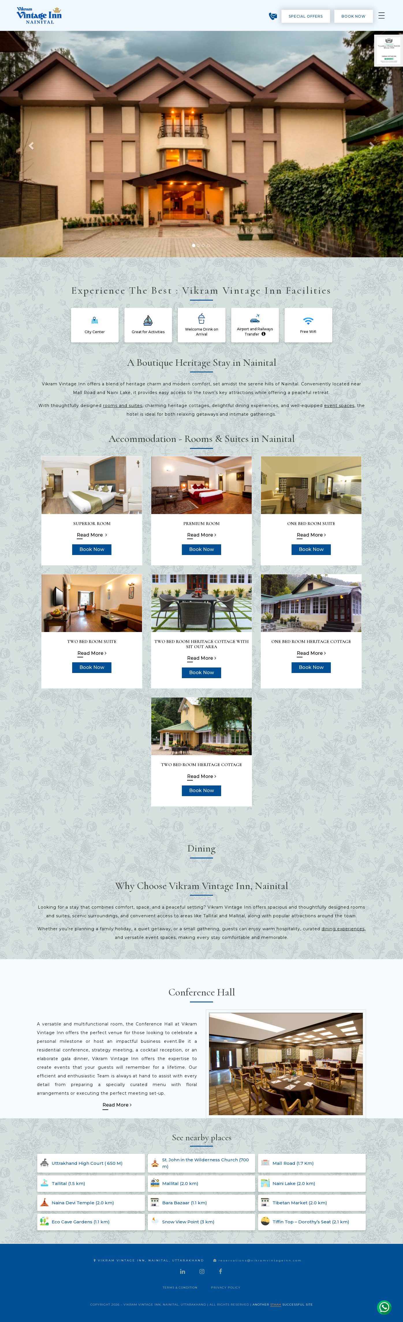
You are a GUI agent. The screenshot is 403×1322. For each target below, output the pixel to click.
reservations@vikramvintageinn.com (257, 1260)
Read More (92, 535)
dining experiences (343, 928)
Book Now (354, 16)
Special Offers (306, 16)
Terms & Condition (180, 1287)
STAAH (275, 1304)
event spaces (339, 405)
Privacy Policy (225, 1287)
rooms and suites (122, 405)
